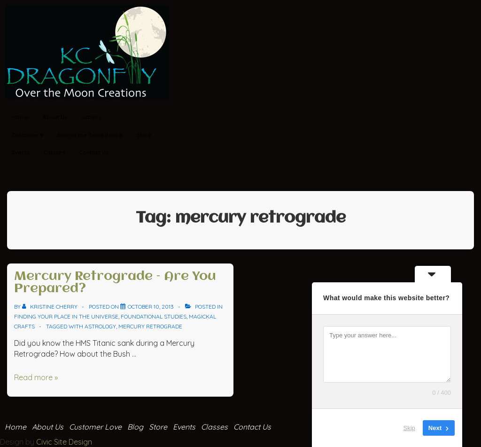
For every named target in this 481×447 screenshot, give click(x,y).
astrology (100, 326)
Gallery (102, 117)
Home (20, 116)
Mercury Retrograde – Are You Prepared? (115, 282)
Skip (409, 427)
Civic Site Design (64, 442)
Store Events (172, 426)
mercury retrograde (150, 326)
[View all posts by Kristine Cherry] (50, 306)
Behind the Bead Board (89, 134)
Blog (135, 426)
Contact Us (94, 152)
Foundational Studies (153, 316)
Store (144, 134)
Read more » (36, 377)
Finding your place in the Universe (66, 316)
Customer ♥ (27, 134)
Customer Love (95, 426)
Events (21, 152)
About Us (55, 116)
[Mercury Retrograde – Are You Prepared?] (151, 306)
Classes (54, 152)
